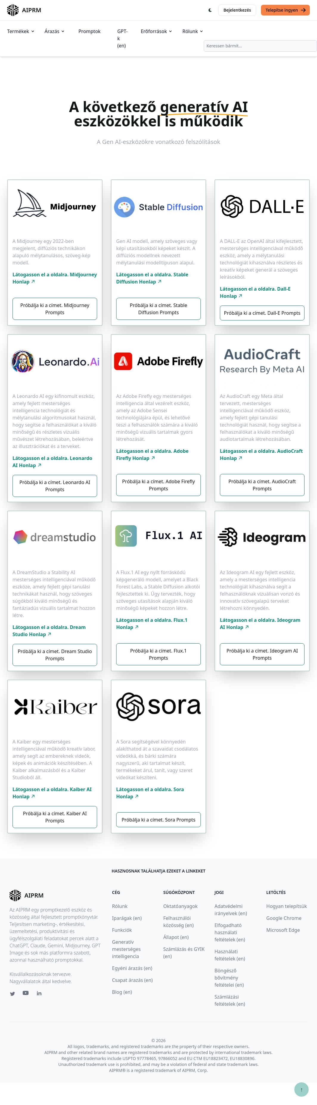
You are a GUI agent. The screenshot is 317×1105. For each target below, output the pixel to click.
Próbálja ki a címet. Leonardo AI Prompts (54, 486)
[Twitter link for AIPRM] (12, 994)
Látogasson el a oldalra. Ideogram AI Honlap (260, 623)
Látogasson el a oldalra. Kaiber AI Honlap (52, 793)
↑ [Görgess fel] (301, 1089)
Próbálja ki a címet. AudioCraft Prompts (262, 485)
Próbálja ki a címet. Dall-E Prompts (262, 313)
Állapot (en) (176, 937)
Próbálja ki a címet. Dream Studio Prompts (55, 655)
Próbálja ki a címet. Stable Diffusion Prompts (158, 309)
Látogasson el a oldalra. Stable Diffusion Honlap (152, 278)
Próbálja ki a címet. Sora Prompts (158, 819)
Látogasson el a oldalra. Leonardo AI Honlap (52, 462)
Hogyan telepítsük (286, 906)
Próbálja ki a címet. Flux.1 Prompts (158, 654)
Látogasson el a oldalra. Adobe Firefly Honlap (152, 454)
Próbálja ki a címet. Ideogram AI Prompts (262, 654)
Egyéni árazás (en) (132, 968)
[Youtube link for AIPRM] (26, 994)
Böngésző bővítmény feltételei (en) (229, 977)
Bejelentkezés (237, 10)
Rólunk (193, 31)
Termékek (21, 31)
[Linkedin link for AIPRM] (40, 994)
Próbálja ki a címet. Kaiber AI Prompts (55, 817)
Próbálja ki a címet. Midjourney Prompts (54, 309)
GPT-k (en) (122, 38)
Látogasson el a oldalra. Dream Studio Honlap (49, 631)
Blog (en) (122, 992)
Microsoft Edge (283, 930)
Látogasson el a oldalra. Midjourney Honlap (55, 278)
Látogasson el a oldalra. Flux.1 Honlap (151, 623)
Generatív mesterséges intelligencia (126, 949)
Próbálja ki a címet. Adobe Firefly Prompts (158, 485)
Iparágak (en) (127, 918)
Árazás (55, 31)
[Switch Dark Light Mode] (210, 10)
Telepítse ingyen (286, 10)
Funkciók (122, 930)
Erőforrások (157, 31)
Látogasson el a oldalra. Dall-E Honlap (255, 292)
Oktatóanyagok (180, 906)
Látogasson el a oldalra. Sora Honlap (150, 793)
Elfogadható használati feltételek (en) (230, 932)
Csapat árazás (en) (132, 980)
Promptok (89, 31)
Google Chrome (284, 918)
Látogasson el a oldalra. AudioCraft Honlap (261, 454)
